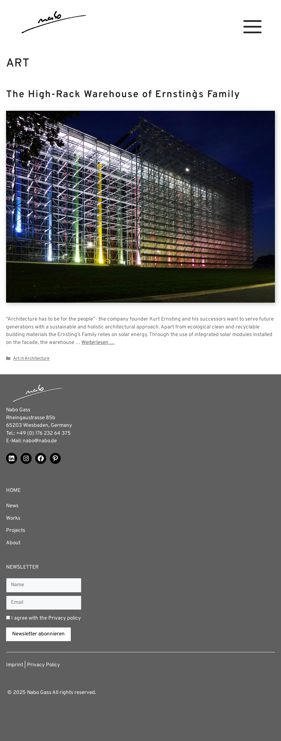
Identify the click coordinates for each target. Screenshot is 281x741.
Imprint (14, 665)
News (12, 506)
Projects (15, 530)
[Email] (43, 603)
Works (13, 518)
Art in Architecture (31, 359)
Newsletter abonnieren (38, 634)
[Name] (43, 585)
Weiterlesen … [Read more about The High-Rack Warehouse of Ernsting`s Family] (98, 342)
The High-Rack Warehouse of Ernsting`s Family (123, 95)
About (13, 543)
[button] (252, 27)
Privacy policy (64, 618)
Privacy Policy (43, 665)
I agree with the (43, 618)
